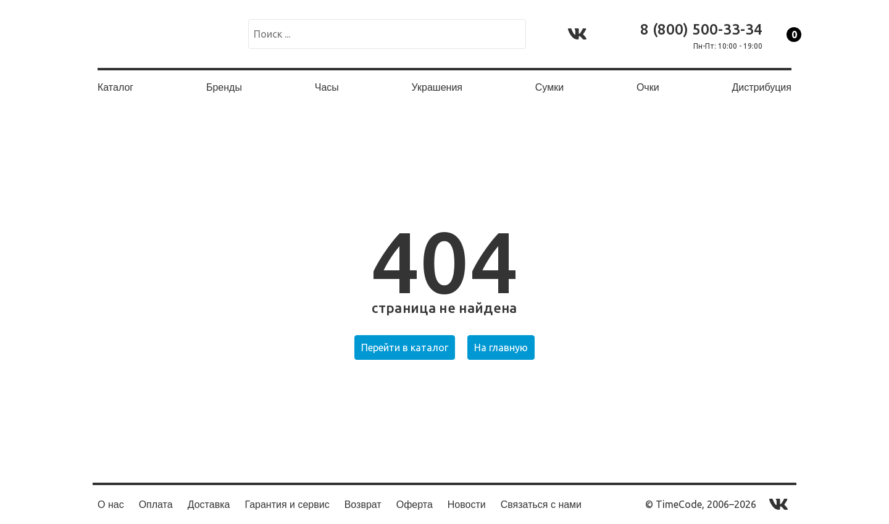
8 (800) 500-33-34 (701, 29)
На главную (501, 347)
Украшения (437, 87)
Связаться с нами (541, 504)
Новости (467, 504)
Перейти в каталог (404, 347)
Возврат (363, 504)
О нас (111, 504)
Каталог (115, 87)
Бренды (224, 87)
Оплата (156, 504)
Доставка (209, 504)
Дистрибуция (761, 87)
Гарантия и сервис (286, 504)
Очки (647, 87)
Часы (327, 87)
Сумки (549, 87)
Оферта (414, 504)
